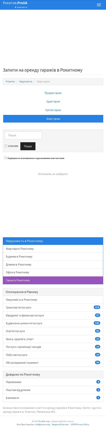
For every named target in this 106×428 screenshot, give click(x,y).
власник (11, 146)
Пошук (28, 146)
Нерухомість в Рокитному (21, 299)
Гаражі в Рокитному (18, 280)
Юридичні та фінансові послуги (53, 315)
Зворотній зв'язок (60, 424)
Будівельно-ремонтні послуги (53, 323)
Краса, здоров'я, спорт (53, 339)
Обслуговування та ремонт (53, 362)
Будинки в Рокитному (19, 256)
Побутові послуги (53, 355)
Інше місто (21, 7)
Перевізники (53, 382)
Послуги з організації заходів (53, 347)
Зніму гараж (53, 118)
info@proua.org (42, 424)
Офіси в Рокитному (17, 272)
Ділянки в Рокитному (18, 264)
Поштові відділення (53, 390)
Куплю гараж (53, 110)
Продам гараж (53, 93)
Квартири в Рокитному (20, 248)
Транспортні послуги (53, 307)
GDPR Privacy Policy (80, 424)
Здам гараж (53, 101)
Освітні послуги (53, 331)
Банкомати (53, 398)
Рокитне (15, 3)
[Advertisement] (53, 40)
